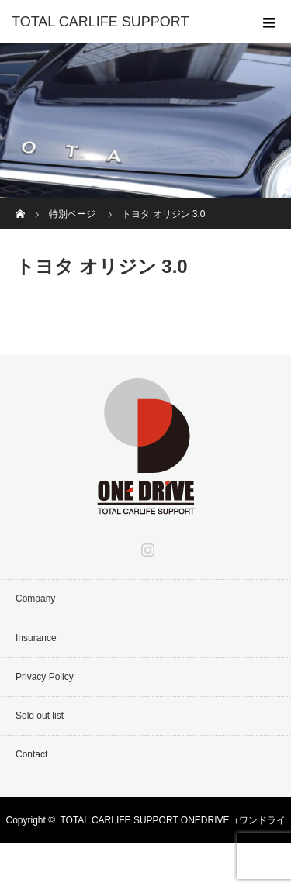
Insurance (36, 638)
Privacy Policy (45, 676)
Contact (31, 754)
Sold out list (40, 715)
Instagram (146, 546)
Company (35, 598)
